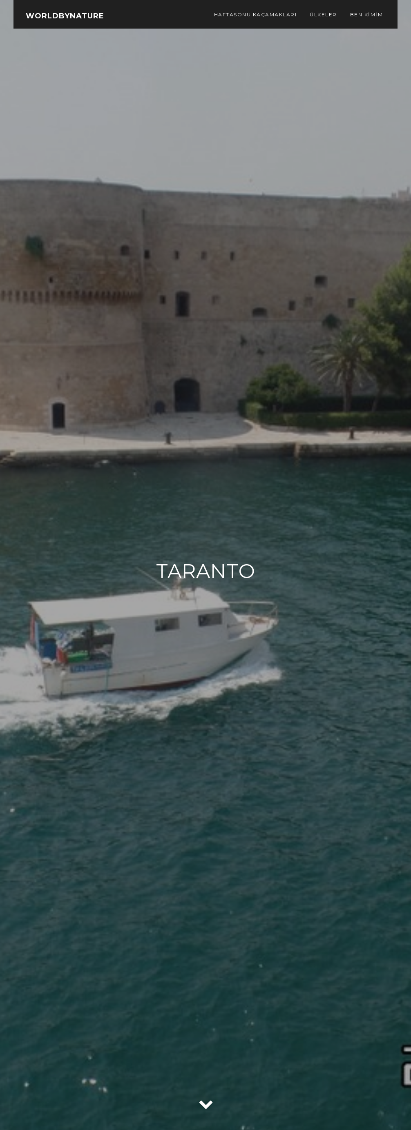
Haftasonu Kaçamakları (255, 14)
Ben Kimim (366, 14)
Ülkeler (323, 14)
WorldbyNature (65, 15)
